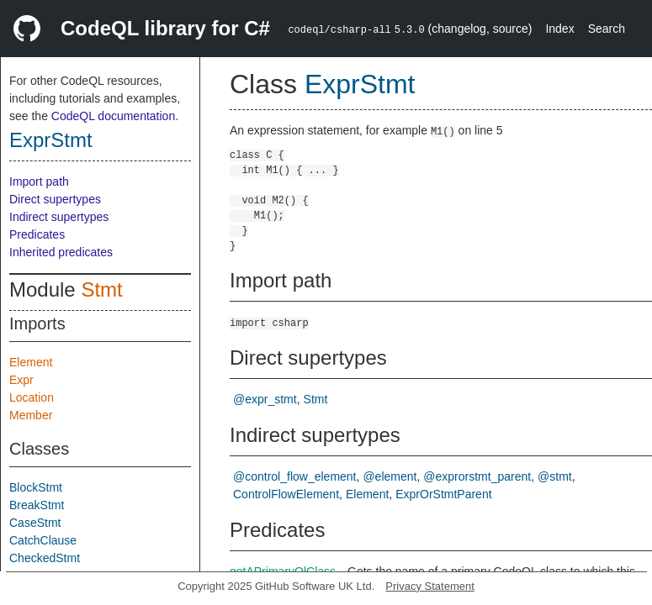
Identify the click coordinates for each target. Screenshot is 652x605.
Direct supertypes (55, 199)
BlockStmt (35, 487)
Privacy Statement (429, 586)
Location (31, 397)
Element (30, 362)
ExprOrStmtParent (443, 494)
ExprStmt (51, 140)
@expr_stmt (265, 399)
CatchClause (43, 540)
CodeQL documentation (113, 116)
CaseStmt (35, 522)
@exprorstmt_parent (477, 476)
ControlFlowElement (286, 494)
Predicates (37, 234)
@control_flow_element (295, 476)
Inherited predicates (61, 252)
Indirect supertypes (59, 217)
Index (559, 28)
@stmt (555, 476)
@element (389, 476)
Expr (21, 380)
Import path (39, 181)
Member (30, 415)
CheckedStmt (44, 558)
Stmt (101, 289)
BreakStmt (36, 505)
